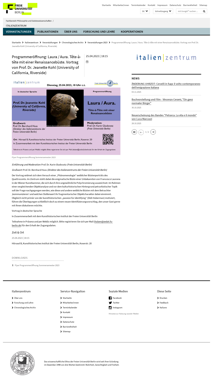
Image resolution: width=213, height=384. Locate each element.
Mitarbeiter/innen (121, 5)
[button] (145, 11)
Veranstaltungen (18, 31)
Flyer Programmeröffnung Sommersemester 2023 (37, 265)
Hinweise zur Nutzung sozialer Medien (124, 313)
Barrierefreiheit (190, 5)
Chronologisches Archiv (72, 42)
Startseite (106, 5)
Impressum (162, 5)
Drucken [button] (163, 297)
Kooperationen (132, 31)
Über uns (70, 31)
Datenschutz (175, 5)
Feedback (164, 302)
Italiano (163, 307)
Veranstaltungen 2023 (97, 42)
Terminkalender (138, 5)
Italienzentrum (16, 25)
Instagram (117, 307)
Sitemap (203, 5)
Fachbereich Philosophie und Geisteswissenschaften (30, 21)
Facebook (117, 297)
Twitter (116, 302)
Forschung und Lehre (99, 31)
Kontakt (151, 5)
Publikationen (47, 31)
